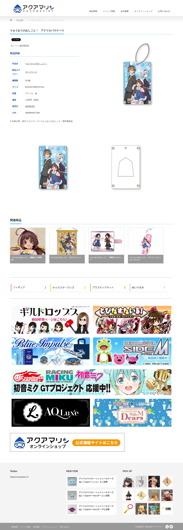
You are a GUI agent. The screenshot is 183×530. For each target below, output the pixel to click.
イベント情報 (109, 11)
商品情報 (93, 11)
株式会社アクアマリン (154, 527)
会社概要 (125, 11)
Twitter (171, 526)
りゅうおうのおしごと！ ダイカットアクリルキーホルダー (145, 259)
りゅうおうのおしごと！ (36, 63)
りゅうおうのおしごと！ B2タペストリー (66, 257)
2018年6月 (30, 106)
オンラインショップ (143, 11)
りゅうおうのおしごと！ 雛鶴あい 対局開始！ (26, 259)
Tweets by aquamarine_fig (19, 477)
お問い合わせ (164, 11)
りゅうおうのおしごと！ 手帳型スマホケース (106, 259)
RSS (167, 526)
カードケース (31, 72)
